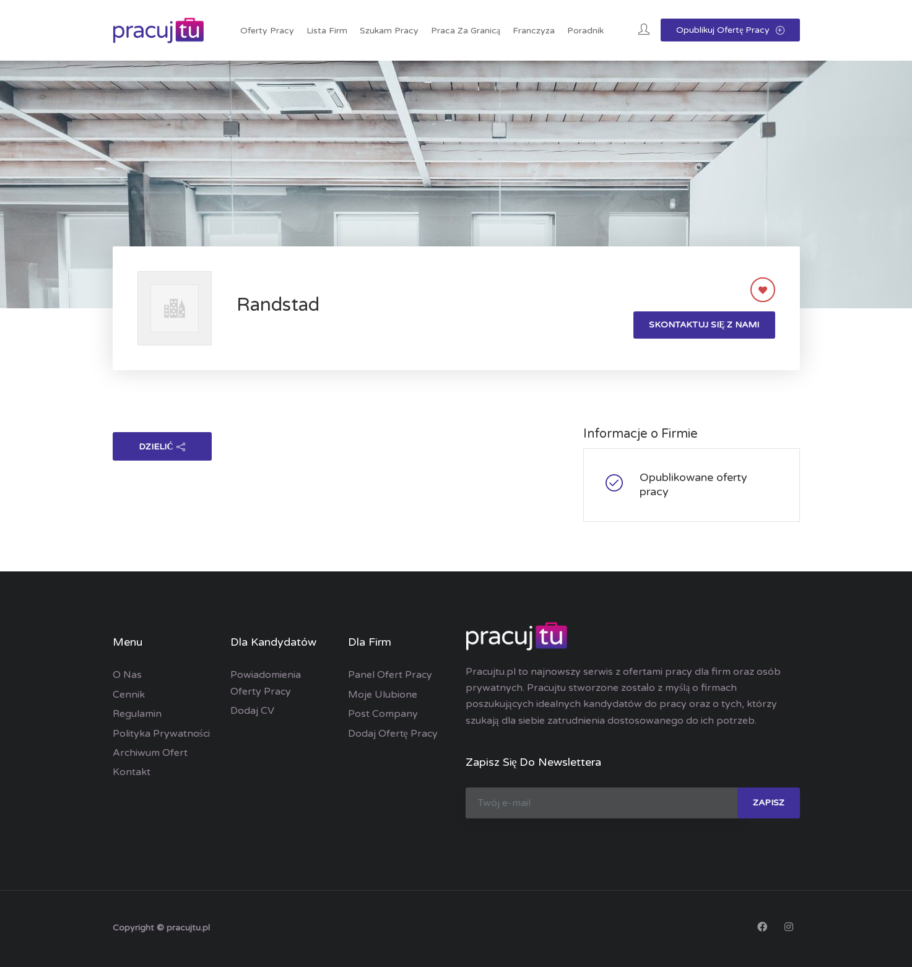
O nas (127, 675)
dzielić (162, 446)
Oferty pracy (267, 30)
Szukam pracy (389, 30)
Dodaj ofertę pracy (393, 733)
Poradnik (585, 30)
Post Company (383, 714)
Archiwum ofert (150, 753)
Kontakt (131, 772)
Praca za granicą (465, 30)
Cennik (129, 694)
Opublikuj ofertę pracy (730, 30)
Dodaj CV (252, 711)
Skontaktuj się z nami (704, 324)
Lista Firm (326, 30)
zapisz (768, 802)
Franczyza (534, 30)
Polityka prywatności (161, 733)
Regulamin (137, 714)
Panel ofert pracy (390, 675)
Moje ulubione (382, 694)
